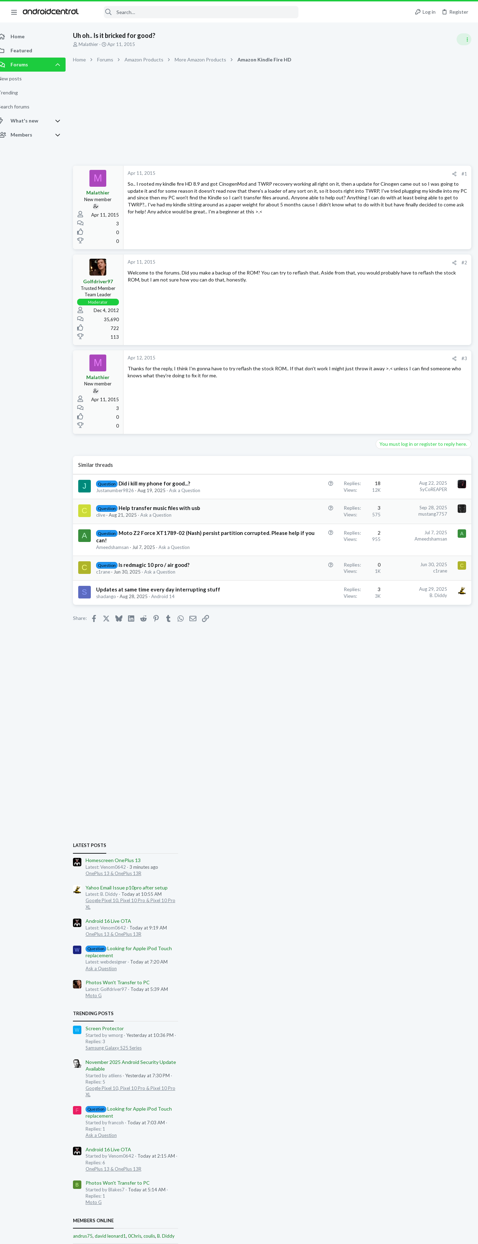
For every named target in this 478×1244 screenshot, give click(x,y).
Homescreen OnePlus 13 (405, 395)
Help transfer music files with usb (167, 508)
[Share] (341, 174)
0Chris (427, 770)
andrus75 (375, 770)
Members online (386, 754)
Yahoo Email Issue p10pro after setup (419, 422)
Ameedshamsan (120, 554)
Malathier (96, 44)
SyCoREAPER (321, 489)
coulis (442, 770)
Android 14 (170, 611)
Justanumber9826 (123, 490)
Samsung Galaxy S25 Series (406, 582)
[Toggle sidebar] (463, 39)
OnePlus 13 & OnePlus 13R (406, 407)
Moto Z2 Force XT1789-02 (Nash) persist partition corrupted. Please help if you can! (160, 540)
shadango (114, 611)
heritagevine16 (454, 840)
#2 (352, 262)
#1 (352, 174)
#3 (352, 358)
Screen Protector (397, 562)
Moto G (386, 530)
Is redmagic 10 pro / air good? (161, 572)
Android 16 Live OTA (401, 455)
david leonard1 (403, 770)
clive (108, 515)
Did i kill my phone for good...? (162, 483)
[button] (14, 12)
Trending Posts (386, 548)
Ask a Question (192, 490)
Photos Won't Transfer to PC (410, 517)
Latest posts (382, 380)
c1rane (111, 579)
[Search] (193, 12)
